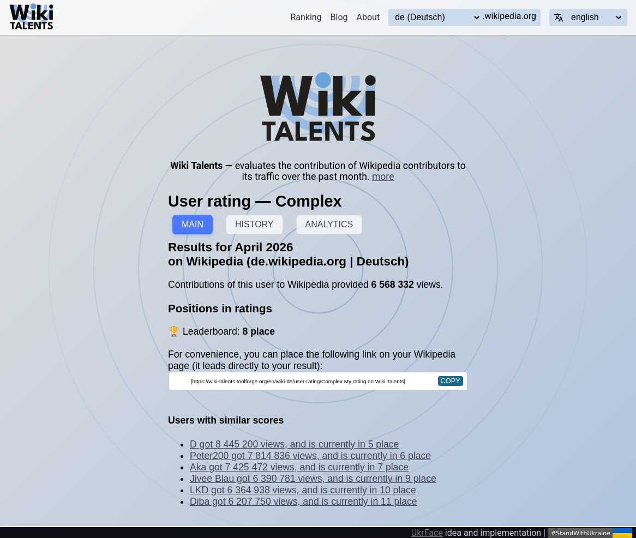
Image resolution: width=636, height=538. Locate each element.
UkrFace (427, 533)
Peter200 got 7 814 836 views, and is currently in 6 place (310, 455)
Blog (339, 17)
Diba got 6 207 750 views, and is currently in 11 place (303, 501)
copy (450, 381)
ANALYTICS (329, 224)
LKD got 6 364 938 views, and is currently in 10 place (303, 490)
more (383, 176)
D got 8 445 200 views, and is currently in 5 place (294, 444)
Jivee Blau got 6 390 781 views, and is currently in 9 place (313, 478)
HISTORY (254, 224)
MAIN (192, 224)
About (368, 17)
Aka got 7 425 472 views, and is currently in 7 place (299, 467)
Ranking (305, 17)
